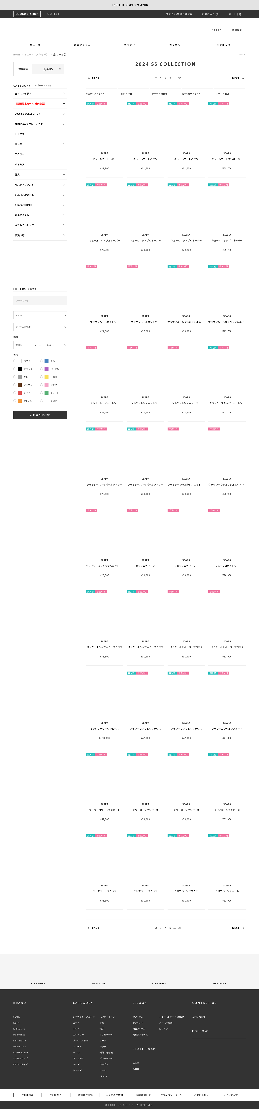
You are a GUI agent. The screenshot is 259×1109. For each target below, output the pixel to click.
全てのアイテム (23, 93)
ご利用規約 (27, 1095)
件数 (124, 94)
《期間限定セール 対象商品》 (31, 103)
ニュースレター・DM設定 (171, 1017)
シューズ (77, 1070)
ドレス (18, 144)
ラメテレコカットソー (145, 565)
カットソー (78, 1034)
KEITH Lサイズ (20, 1064)
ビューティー (106, 1058)
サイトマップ (230, 1095)
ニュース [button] (35, 45)
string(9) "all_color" (233, 94)
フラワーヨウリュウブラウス (145, 728)
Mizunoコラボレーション (29, 123)
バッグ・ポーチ (107, 1017)
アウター (19, 154)
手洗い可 (19, 235)
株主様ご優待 (85, 1095)
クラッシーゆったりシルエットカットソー (190, 484)
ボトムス (19, 164)
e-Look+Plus (19, 1046)
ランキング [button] (223, 45)
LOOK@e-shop (129, 29)
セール (103, 1070)
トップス (19, 134)
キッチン (104, 1046)
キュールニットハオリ (104, 159)
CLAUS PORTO (20, 1052)
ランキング (138, 1023)
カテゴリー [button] (176, 45)
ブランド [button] (129, 45)
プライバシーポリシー (172, 1095)
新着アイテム (139, 1029)
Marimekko (19, 1034)
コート (76, 1023)
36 (179, 78)
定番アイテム (22, 215)
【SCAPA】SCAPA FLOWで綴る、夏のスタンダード (129, 5)
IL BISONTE (19, 1029)
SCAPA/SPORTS (24, 194)
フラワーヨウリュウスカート (227, 728)
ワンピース (78, 1058)
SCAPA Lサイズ (20, 1058)
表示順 (156, 94)
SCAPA (16, 1017)
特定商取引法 (143, 1095)
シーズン (104, 1064)
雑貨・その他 (106, 1052)
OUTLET (53, 14)
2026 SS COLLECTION (27, 113)
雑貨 (17, 174)
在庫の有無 (188, 94)
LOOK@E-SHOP (27, 14)
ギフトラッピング (24, 225)
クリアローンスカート (227, 891)
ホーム (103, 1040)
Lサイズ (103, 1076)
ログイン (171, 14)
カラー (220, 94)
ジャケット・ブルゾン (84, 1017)
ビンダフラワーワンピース (104, 728)
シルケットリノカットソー (104, 403)
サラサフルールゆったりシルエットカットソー (193, 321)
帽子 (102, 1029)
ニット (76, 1029)
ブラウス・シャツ (81, 1040)
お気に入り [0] (211, 14)
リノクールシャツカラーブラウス (104, 647)
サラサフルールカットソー (104, 321)
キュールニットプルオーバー (227, 159)
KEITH (16, 1023)
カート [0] (235, 14)
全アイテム (138, 1017)
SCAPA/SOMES (23, 204)
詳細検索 (237, 29)
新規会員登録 (185, 14)
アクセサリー (106, 1034)
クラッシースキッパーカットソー (227, 403)
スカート (77, 1046)
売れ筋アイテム (140, 1034)
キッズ (76, 1064)
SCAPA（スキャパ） (37, 54)
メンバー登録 (165, 1023)
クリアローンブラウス (104, 891)
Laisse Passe (19, 1040)
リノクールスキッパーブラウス (186, 647)
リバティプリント (24, 184)
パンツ (76, 1052)
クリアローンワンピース (145, 809)
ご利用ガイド (56, 1095)
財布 (102, 1023)
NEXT (239, 78)
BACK (242, 54)
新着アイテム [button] (82, 45)
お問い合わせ (198, 1017)
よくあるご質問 (114, 1095)
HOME (17, 54)
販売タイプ (92, 94)
